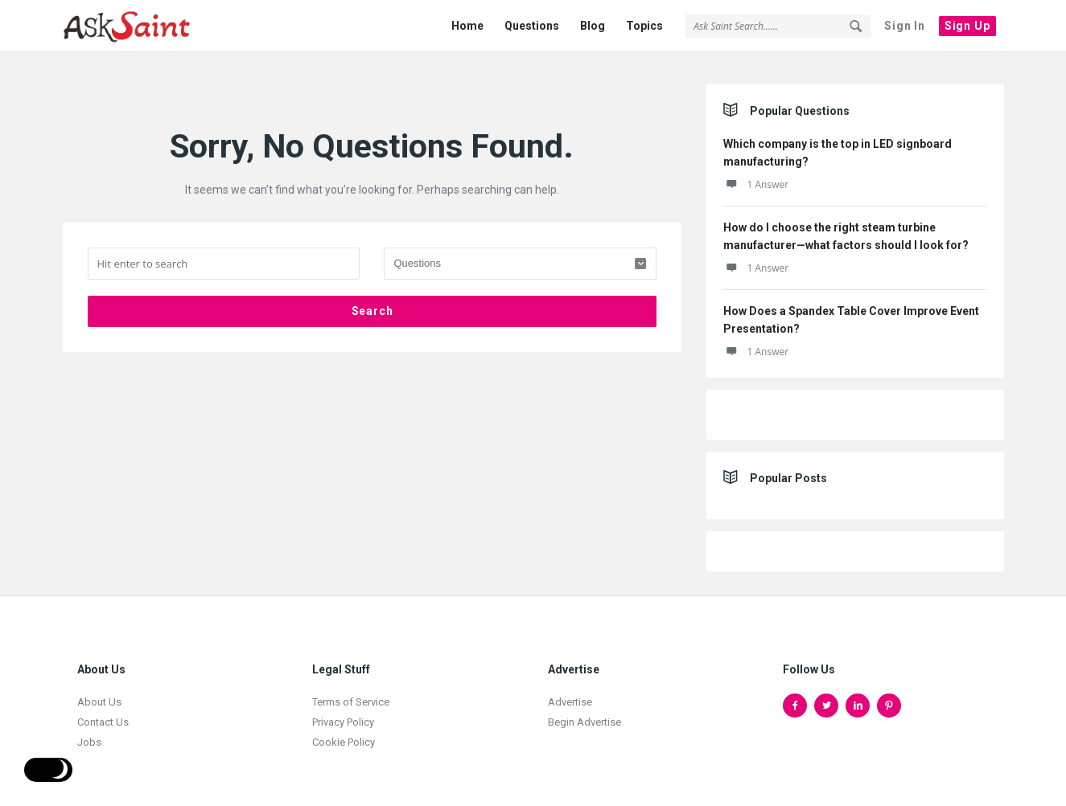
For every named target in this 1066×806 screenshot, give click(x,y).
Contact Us (103, 712)
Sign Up (967, 25)
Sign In (904, 25)
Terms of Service (350, 692)
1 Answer (756, 175)
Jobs (89, 732)
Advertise (570, 692)
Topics (644, 25)
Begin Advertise (584, 712)
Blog (592, 25)
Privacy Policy (343, 712)
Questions (531, 25)
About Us (99, 692)
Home (467, 25)
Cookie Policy (343, 732)
